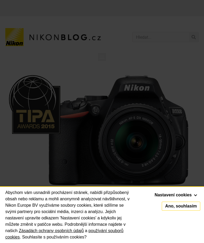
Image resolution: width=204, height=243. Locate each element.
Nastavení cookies (176, 195)
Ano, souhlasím (181, 206)
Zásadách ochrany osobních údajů (51, 230)
